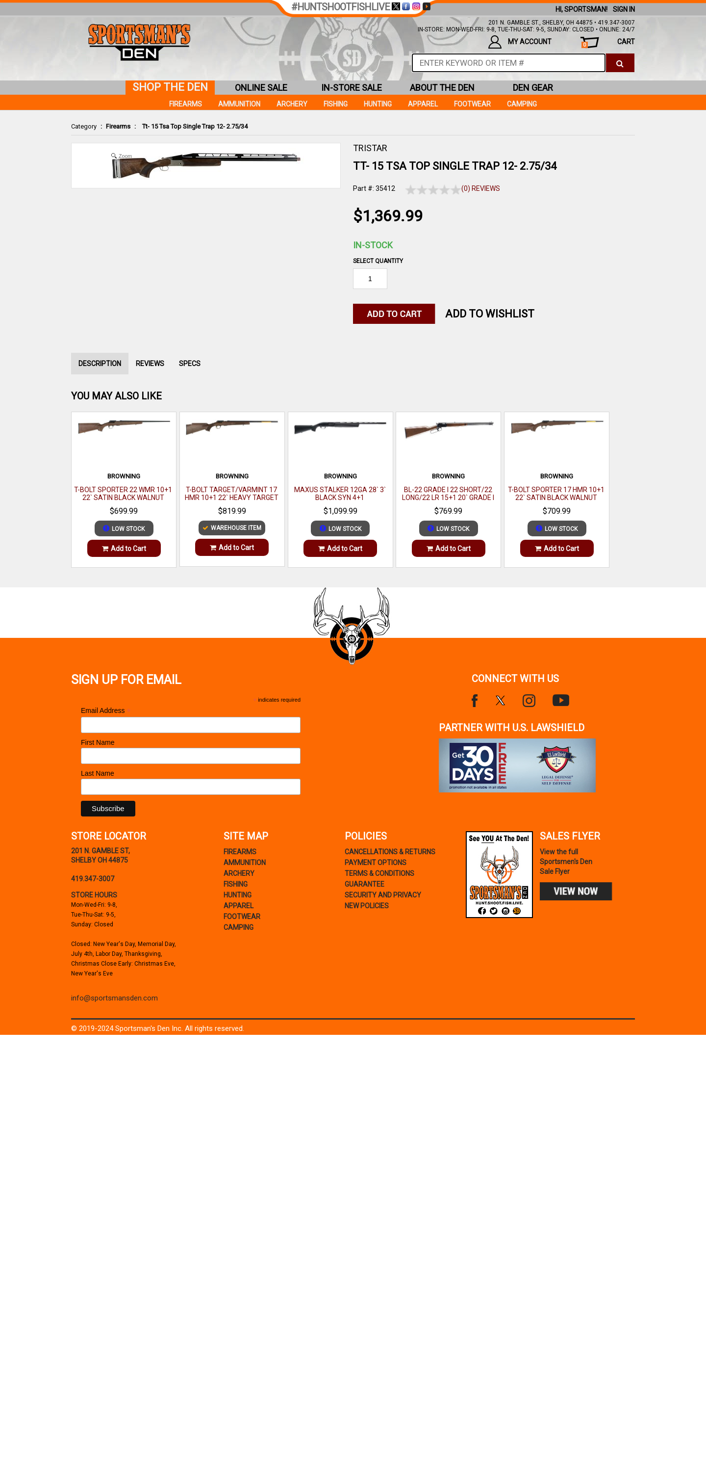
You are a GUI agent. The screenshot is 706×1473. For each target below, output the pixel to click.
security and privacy (383, 895)
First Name (97, 742)
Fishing (336, 104)
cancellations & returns (390, 852)
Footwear (472, 104)
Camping (522, 104)
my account (520, 42)
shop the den (170, 87)
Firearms (118, 126)
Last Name (97, 773)
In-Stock (373, 245)
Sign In (624, 9)
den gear (533, 87)
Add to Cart (124, 548)
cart (608, 43)
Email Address (106, 710)
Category (84, 126)
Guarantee (364, 884)
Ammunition (239, 104)
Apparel (423, 104)
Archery (292, 104)
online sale (261, 87)
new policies (367, 906)
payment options (375, 863)
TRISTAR (370, 148)
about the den (442, 87)
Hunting (378, 104)
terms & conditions (379, 873)
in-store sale (351, 87)
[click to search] (619, 62)
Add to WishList (489, 314)
